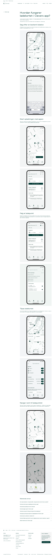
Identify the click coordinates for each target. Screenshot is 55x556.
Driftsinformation (19, 541)
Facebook (29, 535)
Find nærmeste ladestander (20, 535)
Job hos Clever (18, 546)
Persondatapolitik (20, 554)
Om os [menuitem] (31, 3)
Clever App (17, 536)
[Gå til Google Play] (49, 551)
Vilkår (29, 554)
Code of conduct (33, 554)
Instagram (30, 538)
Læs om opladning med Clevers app (33, 122)
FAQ (47, 3)
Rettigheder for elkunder (48, 554)
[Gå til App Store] (42, 551)
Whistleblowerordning (40, 554)
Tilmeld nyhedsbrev (46, 542)
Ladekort (44, 3)
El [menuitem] (23, 3)
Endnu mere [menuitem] (35, 3)
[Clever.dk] (6, 3)
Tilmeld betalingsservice (20, 543)
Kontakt (50, 3)
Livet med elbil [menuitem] (27, 3)
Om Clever (17, 544)
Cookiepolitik (26, 554)
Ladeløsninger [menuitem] (20, 3)
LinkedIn (29, 536)
